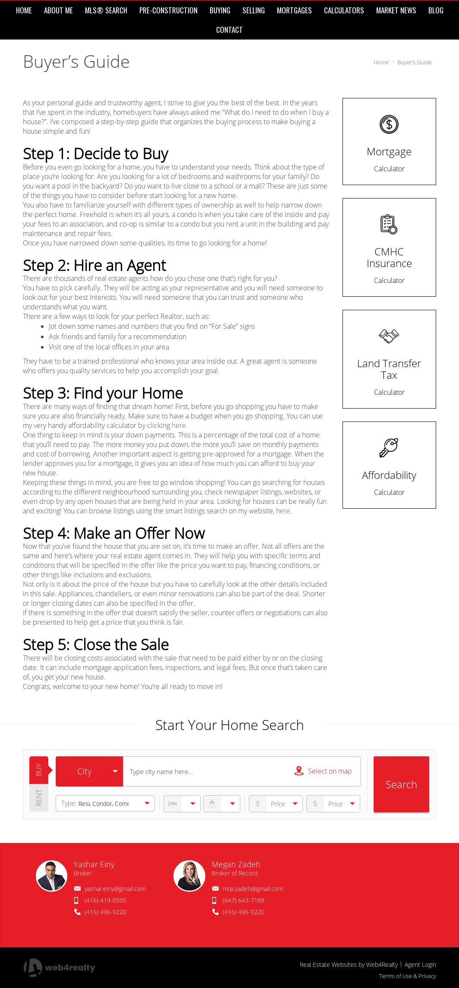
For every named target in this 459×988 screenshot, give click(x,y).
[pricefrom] (333, 803)
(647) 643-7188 (243, 900)
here (179, 425)
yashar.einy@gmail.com (115, 888)
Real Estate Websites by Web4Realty (349, 964)
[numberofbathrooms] (221, 803)
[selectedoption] (89, 771)
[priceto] (276, 803)
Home (381, 62)
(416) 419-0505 (105, 900)
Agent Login (420, 964)
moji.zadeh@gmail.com (253, 888)
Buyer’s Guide (414, 62)
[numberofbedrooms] (182, 803)
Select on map (323, 770)
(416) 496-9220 (105, 912)
